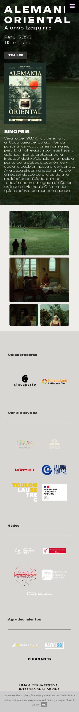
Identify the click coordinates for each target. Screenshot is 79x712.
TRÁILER (15, 55)
